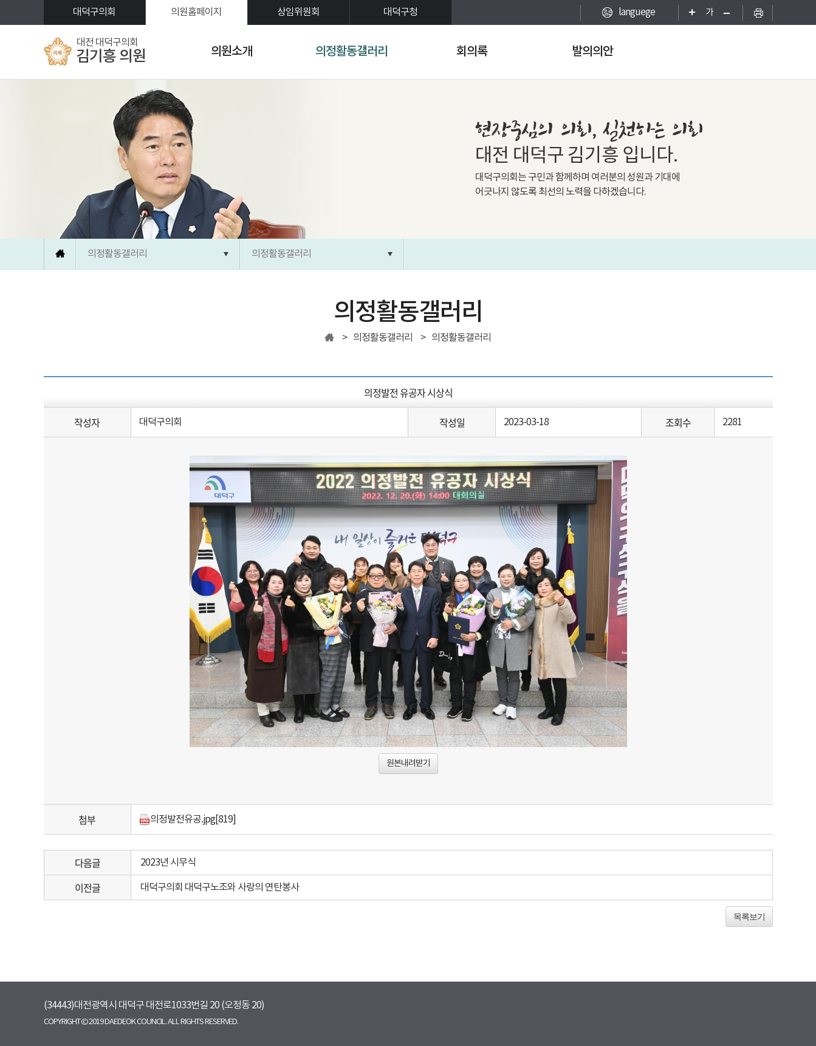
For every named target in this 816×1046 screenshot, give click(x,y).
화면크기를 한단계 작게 (730, 12)
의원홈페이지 (196, 12)
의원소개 (231, 51)
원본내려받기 (408, 763)
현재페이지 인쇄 (757, 12)
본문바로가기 (0, 0)
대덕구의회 (94, 12)
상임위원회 (298, 12)
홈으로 (60, 254)
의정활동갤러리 (351, 51)
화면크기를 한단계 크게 (688, 12)
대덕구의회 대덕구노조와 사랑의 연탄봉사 (219, 887)
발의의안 (592, 51)
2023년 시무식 (168, 862)
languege (637, 12)
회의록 (471, 51)
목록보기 (749, 916)
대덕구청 (400, 12)
